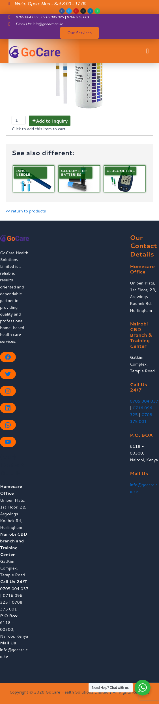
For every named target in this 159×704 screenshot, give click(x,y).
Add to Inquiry (52, 121)
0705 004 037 (144, 401)
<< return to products (26, 211)
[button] (147, 51)
